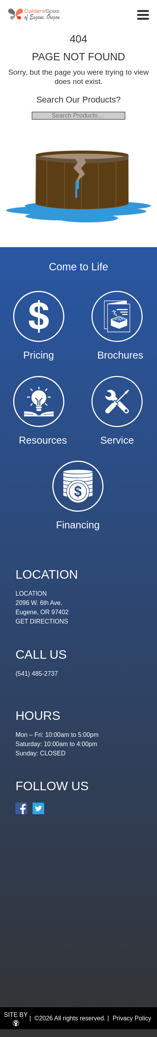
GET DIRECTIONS (42, 621)
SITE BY (16, 1018)
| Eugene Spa (34, 14)
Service (117, 436)
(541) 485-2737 (37, 673)
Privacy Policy (131, 1018)
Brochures (120, 351)
